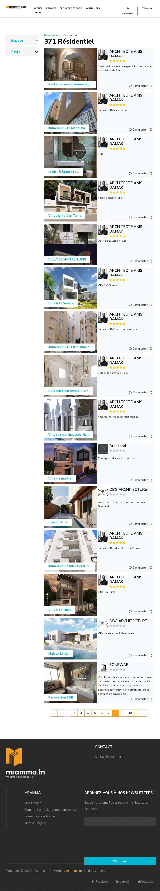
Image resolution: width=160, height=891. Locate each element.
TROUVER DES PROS (70, 8)
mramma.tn (74, 871)
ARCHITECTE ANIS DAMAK (125, 54)
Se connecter (128, 11)
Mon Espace (32, 803)
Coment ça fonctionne (39, 816)
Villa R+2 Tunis (59, 610)
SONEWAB (119, 664)
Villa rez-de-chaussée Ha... (68, 435)
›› (144, 713)
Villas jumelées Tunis (64, 216)
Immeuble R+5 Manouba (66, 128)
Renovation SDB (60, 697)
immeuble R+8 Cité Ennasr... (69, 347)
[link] (21, 39)
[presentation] (101, 842)
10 (130, 713)
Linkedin (123, 882)
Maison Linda (58, 654)
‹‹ (54, 713)
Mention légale (34, 823)
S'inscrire (147, 8)
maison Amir (58, 522)
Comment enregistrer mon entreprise (50, 810)
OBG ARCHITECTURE (128, 489)
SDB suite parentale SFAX (68, 391)
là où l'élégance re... (63, 172)
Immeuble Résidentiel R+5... (69, 566)
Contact (39, 12)
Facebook (100, 882)
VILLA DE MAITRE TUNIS (67, 259)
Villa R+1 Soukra (61, 303)
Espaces (51, 8)
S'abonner (120, 861)
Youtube (145, 882)
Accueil (38, 8)
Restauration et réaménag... (70, 84)
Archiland (117, 445)
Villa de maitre (59, 478)
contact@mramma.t (108, 757)
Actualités (92, 8)
